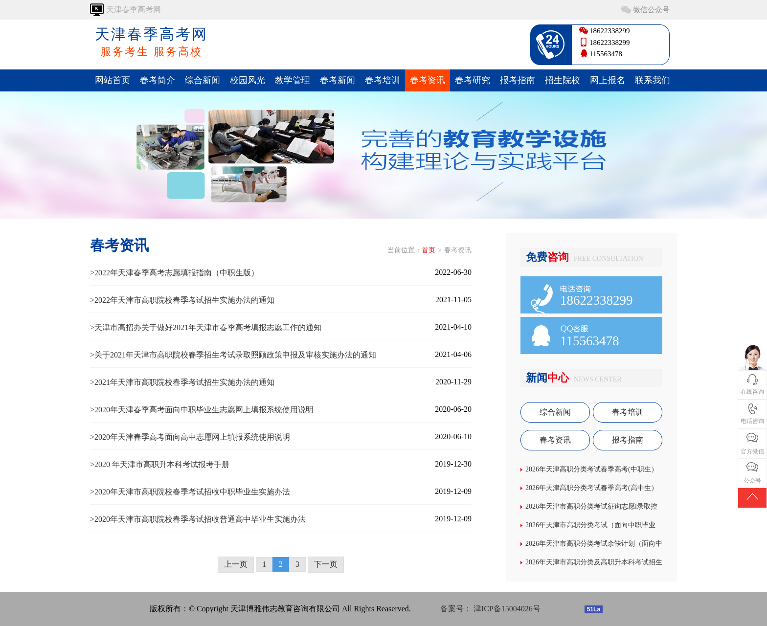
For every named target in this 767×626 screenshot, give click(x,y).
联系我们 (652, 80)
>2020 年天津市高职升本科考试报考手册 (159, 464)
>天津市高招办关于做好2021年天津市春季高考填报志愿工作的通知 (205, 327)
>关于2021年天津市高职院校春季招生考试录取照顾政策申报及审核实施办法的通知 (233, 355)
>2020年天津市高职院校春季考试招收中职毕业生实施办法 (190, 492)
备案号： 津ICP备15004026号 (490, 608)
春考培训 (382, 80)
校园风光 (247, 80)
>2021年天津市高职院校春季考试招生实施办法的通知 (182, 382)
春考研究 (472, 80)
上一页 (236, 564)
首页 (428, 250)
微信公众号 (651, 10)
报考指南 (517, 80)
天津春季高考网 (151, 42)
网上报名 (607, 80)
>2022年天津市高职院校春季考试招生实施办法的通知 (182, 300)
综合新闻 (202, 80)
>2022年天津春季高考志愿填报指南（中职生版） (174, 272)
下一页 (326, 564)
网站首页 (112, 80)
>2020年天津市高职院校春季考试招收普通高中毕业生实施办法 (198, 519)
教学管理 (292, 80)
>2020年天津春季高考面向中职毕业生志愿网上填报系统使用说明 (202, 409)
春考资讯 (427, 80)
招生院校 (562, 80)
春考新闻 (337, 80)
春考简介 (157, 80)
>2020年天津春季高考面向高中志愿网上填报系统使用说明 (190, 437)
